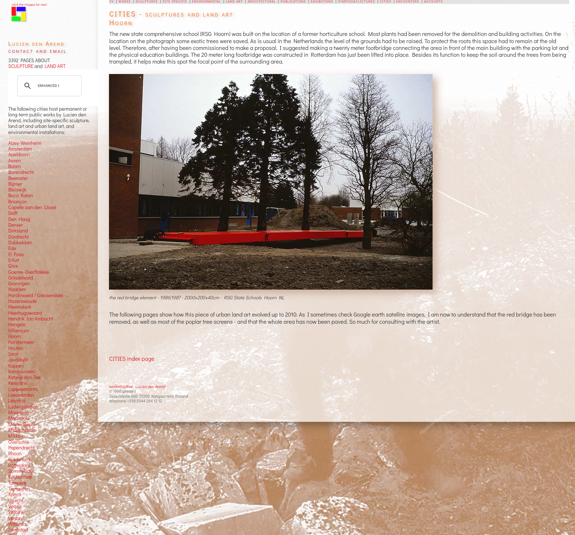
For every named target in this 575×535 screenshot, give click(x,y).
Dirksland (18, 230)
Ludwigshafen (23, 406)
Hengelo (17, 324)
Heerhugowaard (25, 313)
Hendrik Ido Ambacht (30, 318)
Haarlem (17, 289)
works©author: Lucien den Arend (137, 386)
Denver (15, 225)
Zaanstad (18, 529)
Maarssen (18, 412)
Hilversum (18, 330)
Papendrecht (21, 447)
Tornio (14, 494)
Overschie (18, 442)
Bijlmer (15, 184)
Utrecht (15, 500)
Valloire (16, 512)
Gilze (13, 266)
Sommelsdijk (21, 471)
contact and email (37, 50)
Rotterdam (19, 465)
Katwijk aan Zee (24, 377)
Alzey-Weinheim (24, 143)
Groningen (19, 283)
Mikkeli (15, 436)
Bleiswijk (17, 189)
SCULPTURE (20, 66)
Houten (15, 348)
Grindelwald (20, 278)
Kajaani (16, 366)
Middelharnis (22, 430)
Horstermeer (21, 342)
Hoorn (14, 336)
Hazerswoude (22, 301)
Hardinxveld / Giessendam (35, 295)
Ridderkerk (19, 459)
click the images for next (29, 4)
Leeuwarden (21, 395)
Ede (12, 248)
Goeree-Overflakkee (28, 272)
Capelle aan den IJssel (32, 207)
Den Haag (19, 219)
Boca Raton (20, 195)
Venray (15, 518)
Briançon (17, 201)
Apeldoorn (18, 154)
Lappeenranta (23, 389)
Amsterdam (20, 149)
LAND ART (53, 66)
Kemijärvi (17, 383)
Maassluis (18, 418)
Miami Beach (22, 424)
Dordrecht (18, 237)
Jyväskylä (18, 359)
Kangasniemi (22, 371)
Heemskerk (19, 307)
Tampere (17, 483)
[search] (48, 86)
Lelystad (17, 400)
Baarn (14, 166)
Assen (14, 160)
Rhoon (15, 453)
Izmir (13, 354)
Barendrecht (21, 172)
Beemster (18, 178)
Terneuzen (19, 488)
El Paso (16, 254)
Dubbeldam (20, 242)
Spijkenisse (20, 477)
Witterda (17, 524)
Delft (13, 213)
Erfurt (13, 260)
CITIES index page (131, 358)
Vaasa (14, 506)
